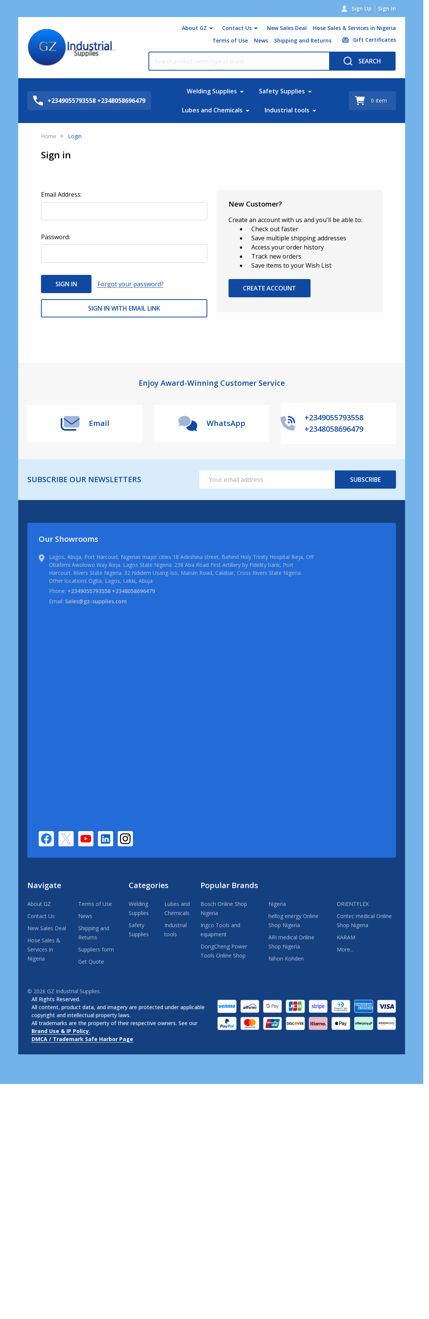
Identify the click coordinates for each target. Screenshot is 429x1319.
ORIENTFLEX (353, 903)
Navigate (44, 885)
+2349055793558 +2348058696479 (111, 591)
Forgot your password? (131, 284)
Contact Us (237, 28)
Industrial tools (287, 110)
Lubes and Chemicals (212, 110)
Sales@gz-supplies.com (96, 601)
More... (345, 949)
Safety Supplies (282, 91)
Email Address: (61, 194)
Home (48, 136)
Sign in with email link (124, 308)
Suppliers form (96, 949)
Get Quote (91, 961)
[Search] (362, 61)
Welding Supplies (212, 91)
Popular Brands (229, 885)
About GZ (194, 28)
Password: (55, 237)
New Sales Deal (287, 28)
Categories (149, 885)
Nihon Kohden (286, 958)
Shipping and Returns (302, 40)
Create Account (269, 288)
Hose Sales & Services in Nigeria (354, 28)
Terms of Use (230, 40)
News (261, 40)
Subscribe (365, 479)
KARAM (346, 937)
